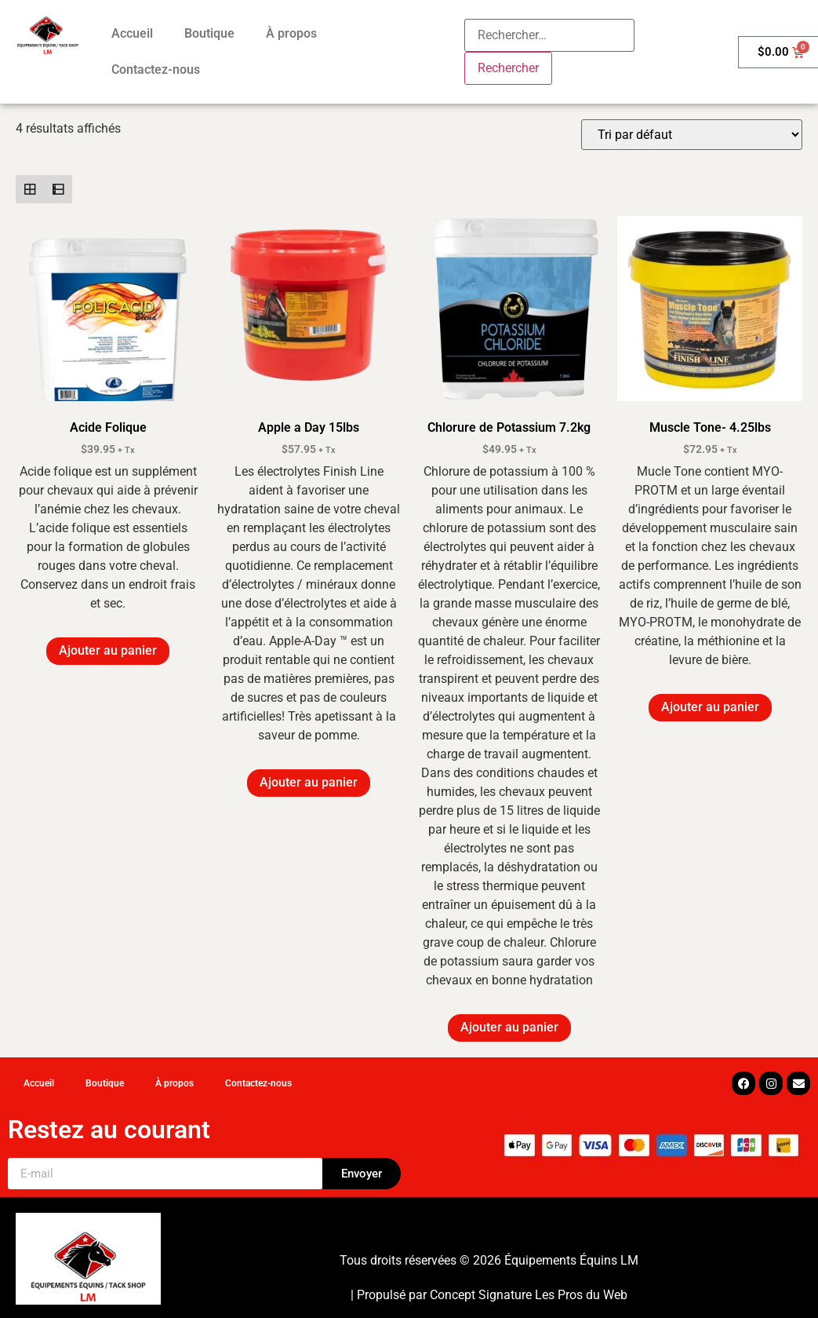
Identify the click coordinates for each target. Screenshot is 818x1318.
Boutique (209, 33)
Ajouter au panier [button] (108, 650)
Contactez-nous (155, 69)
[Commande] (691, 134)
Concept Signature (482, 1294)
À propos (291, 33)
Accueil (132, 33)
